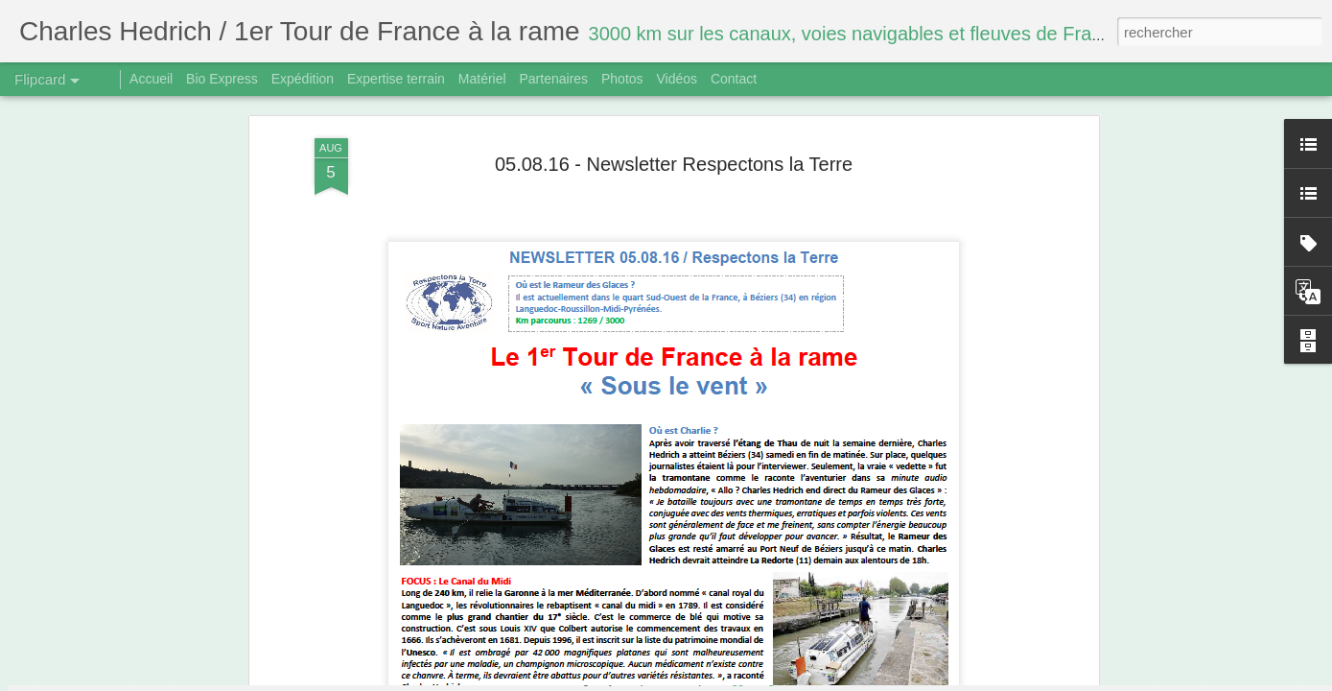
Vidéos (676, 78)
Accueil (151, 78)
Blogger (734, 680)
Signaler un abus (798, 680)
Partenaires (553, 78)
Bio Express (222, 78)
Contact (734, 78)
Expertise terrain (396, 78)
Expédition (302, 78)
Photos (622, 78)
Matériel (482, 78)
